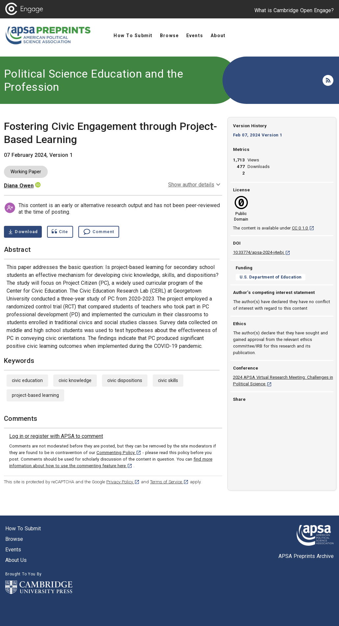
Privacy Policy (123, 481)
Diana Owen (19, 185)
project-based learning (35, 395)
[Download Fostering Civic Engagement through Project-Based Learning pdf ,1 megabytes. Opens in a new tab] (23, 232)
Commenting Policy (118, 452)
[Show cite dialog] (60, 232)
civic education (27, 380)
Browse (14, 539)
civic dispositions (124, 380)
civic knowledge (75, 380)
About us (16, 560)
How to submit (23, 528)
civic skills (168, 380)
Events (13, 549)
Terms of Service (169, 481)
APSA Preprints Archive (306, 556)
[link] (56, 436)
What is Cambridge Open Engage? (294, 10)
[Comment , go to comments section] (98, 232)
